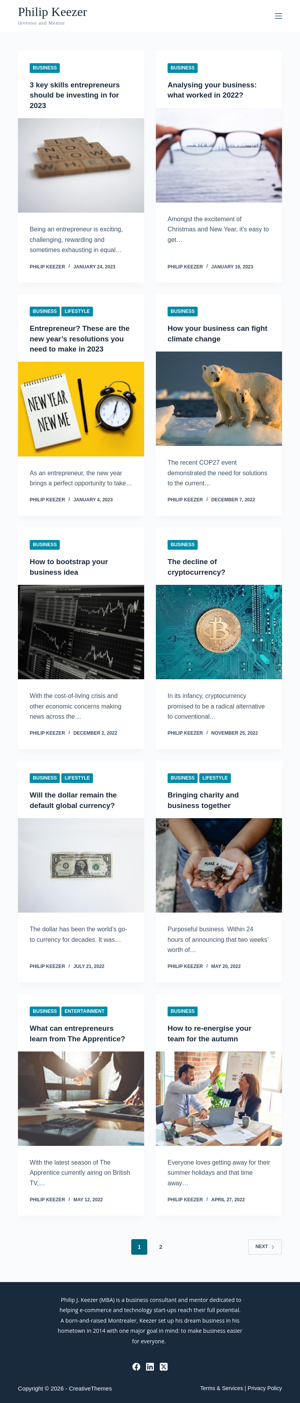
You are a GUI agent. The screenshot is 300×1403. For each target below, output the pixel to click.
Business (45, 68)
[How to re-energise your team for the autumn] (219, 1097)
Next (265, 1255)
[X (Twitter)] (164, 1367)
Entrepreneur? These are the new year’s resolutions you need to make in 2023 (79, 337)
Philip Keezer (56, 11)
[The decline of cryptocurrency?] (219, 631)
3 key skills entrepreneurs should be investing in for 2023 (78, 94)
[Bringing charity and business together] (219, 864)
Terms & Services (221, 1388)
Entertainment (84, 1009)
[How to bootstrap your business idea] (81, 631)
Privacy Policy (264, 1388)
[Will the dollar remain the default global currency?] (81, 864)
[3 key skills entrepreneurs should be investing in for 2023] (81, 165)
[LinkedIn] (150, 1367)
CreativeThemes (90, 1388)
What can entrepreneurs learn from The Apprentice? (74, 1037)
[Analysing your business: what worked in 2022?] (219, 155)
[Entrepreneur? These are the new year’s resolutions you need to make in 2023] (81, 408)
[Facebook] (136, 1367)
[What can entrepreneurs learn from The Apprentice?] (81, 1107)
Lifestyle (77, 311)
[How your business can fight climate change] (219, 398)
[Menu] (278, 16)
